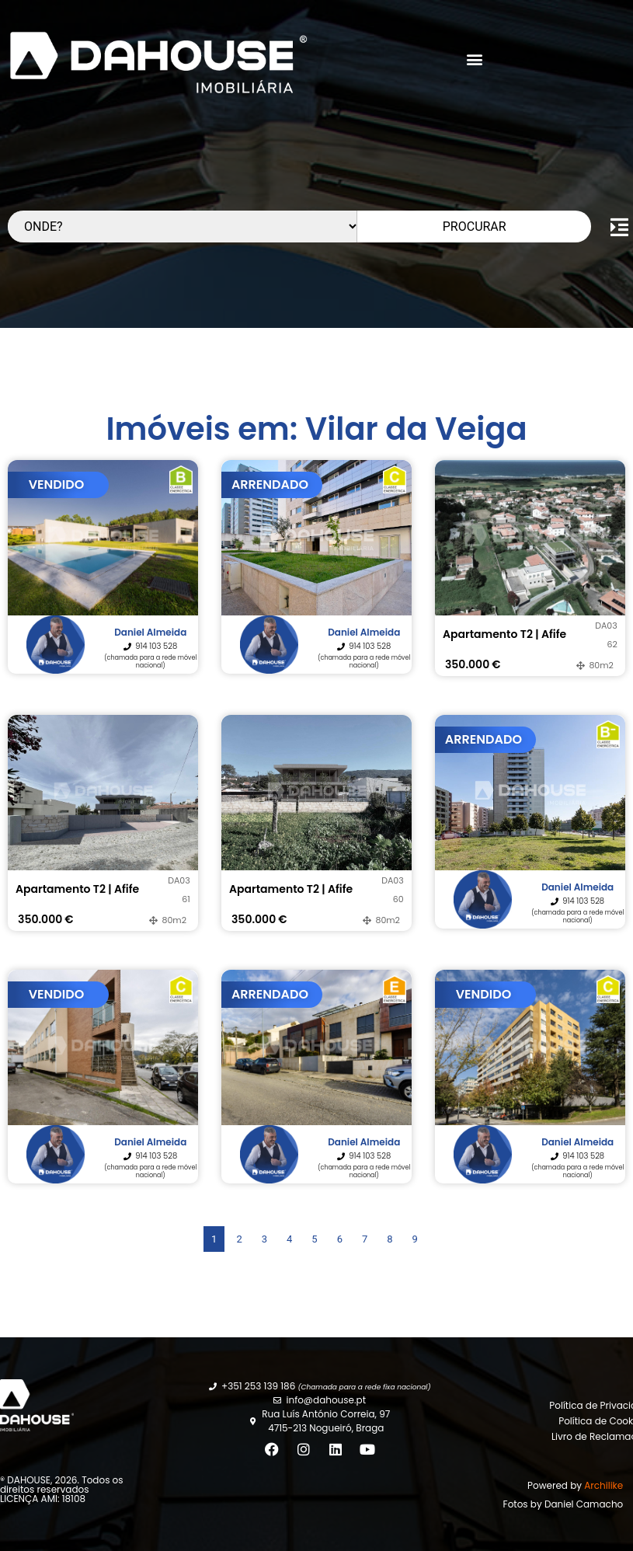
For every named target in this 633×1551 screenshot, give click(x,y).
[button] (475, 58)
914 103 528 (156, 646)
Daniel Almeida (150, 632)
